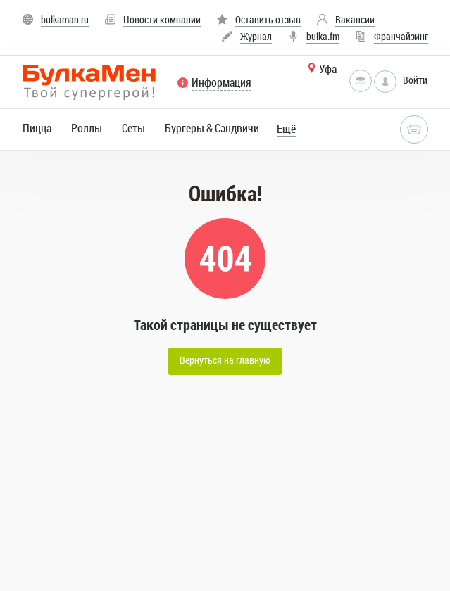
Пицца (37, 128)
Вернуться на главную (225, 360)
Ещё (286, 128)
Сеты (133, 128)
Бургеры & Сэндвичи (212, 128)
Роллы (86, 128)
